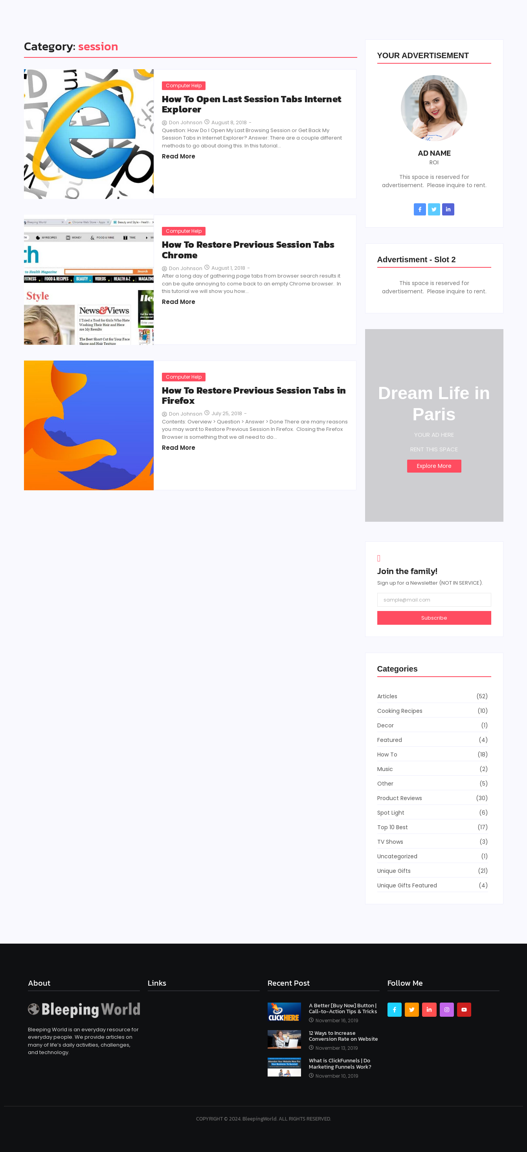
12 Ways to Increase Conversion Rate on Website (343, 1036)
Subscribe (434, 618)
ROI (434, 162)
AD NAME (434, 153)
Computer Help (184, 85)
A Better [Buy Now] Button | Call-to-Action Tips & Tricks (343, 1009)
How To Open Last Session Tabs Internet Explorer (251, 104)
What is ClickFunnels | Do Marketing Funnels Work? (340, 1064)
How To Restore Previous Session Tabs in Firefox (254, 395)
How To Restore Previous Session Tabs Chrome (248, 249)
